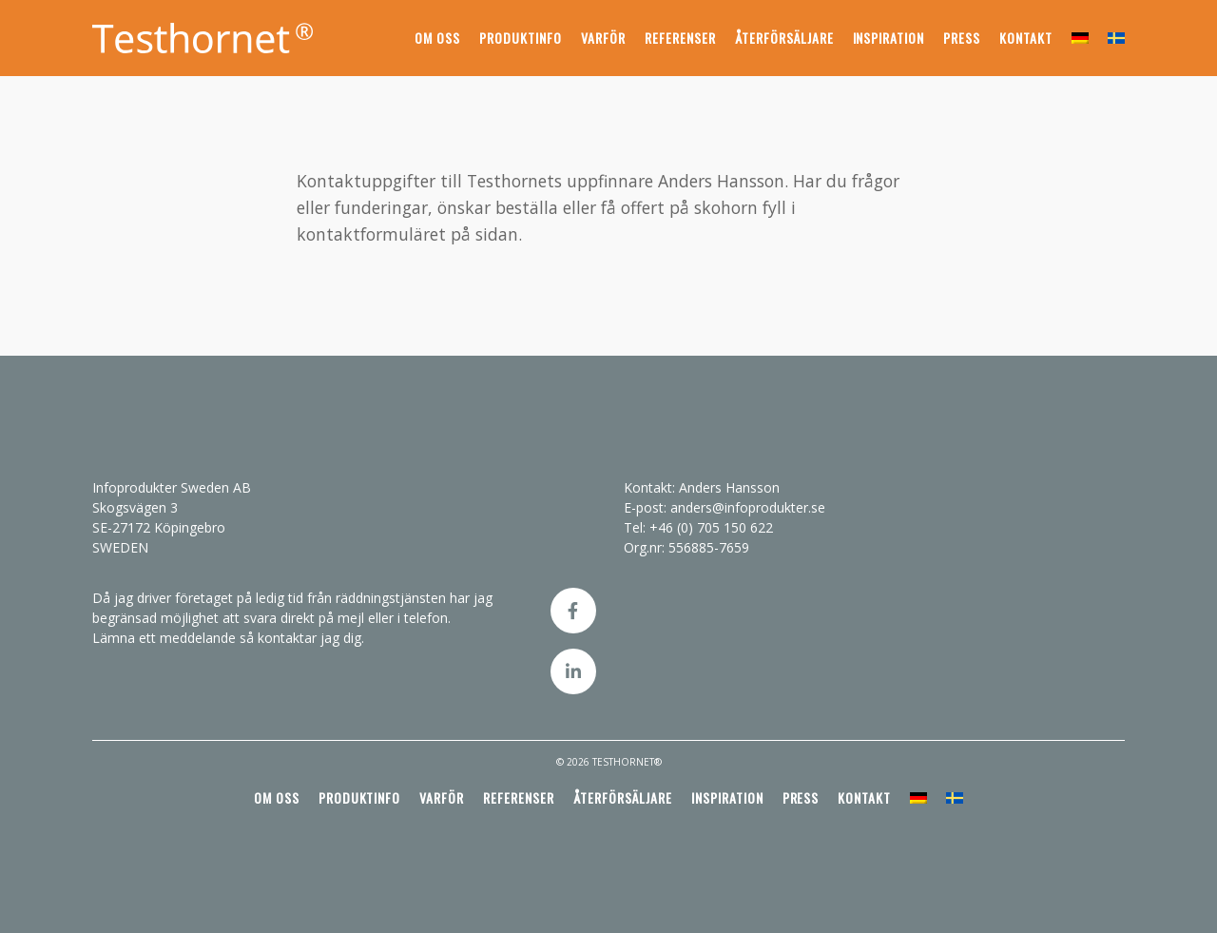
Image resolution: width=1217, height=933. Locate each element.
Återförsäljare (784, 38)
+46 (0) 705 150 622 (711, 527)
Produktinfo (520, 38)
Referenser (680, 38)
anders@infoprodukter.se (747, 507)
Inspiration (889, 38)
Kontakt (1026, 38)
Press (961, 38)
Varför (603, 38)
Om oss (437, 38)
